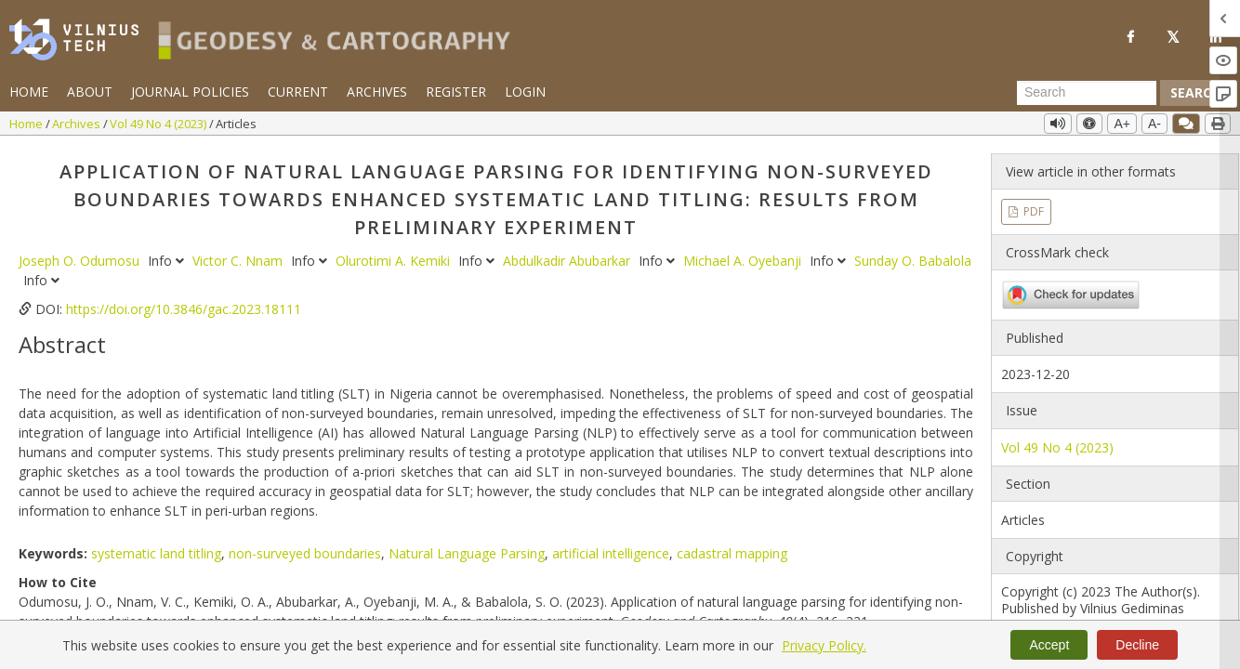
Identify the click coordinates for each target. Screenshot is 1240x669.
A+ (1122, 123)
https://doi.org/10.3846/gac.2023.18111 (183, 309)
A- (1154, 123)
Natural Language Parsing (467, 553)
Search (1195, 92)
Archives (377, 91)
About (89, 91)
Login (525, 91)
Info (168, 260)
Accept (1049, 644)
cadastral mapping (732, 553)
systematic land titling (156, 553)
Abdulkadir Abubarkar (568, 260)
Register (456, 91)
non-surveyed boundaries (305, 553)
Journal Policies (190, 91)
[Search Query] (1086, 93)
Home (28, 91)
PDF (1032, 211)
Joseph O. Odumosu (81, 260)
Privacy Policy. (824, 645)
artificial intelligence (610, 553)
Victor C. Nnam (239, 260)
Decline (1137, 644)
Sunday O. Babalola (912, 260)
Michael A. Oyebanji (744, 260)
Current (298, 91)
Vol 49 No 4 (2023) (159, 123)
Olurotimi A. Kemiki (395, 260)
